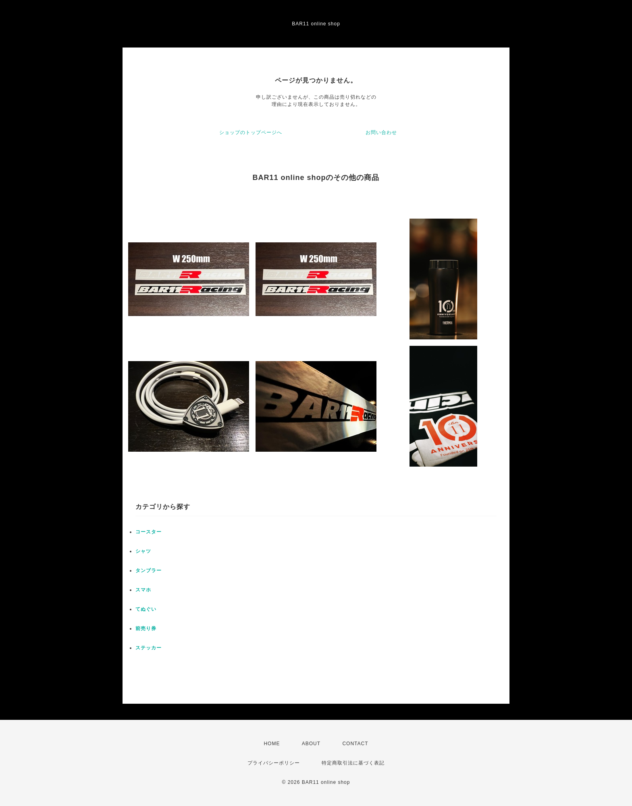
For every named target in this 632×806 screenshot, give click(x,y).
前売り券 (145, 628)
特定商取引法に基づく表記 (353, 763)
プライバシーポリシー (273, 763)
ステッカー (148, 648)
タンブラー (148, 570)
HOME (272, 743)
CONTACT (355, 743)
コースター (148, 532)
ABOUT (311, 743)
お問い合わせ (381, 132)
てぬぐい (145, 609)
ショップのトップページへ (250, 132)
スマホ (143, 590)
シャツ (143, 551)
